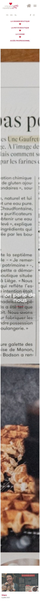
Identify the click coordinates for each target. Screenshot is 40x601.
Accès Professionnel (20, 41)
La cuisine (20, 34)
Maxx (4, 595)
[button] (35, 5)
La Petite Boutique (20, 28)
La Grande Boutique (20, 21)
